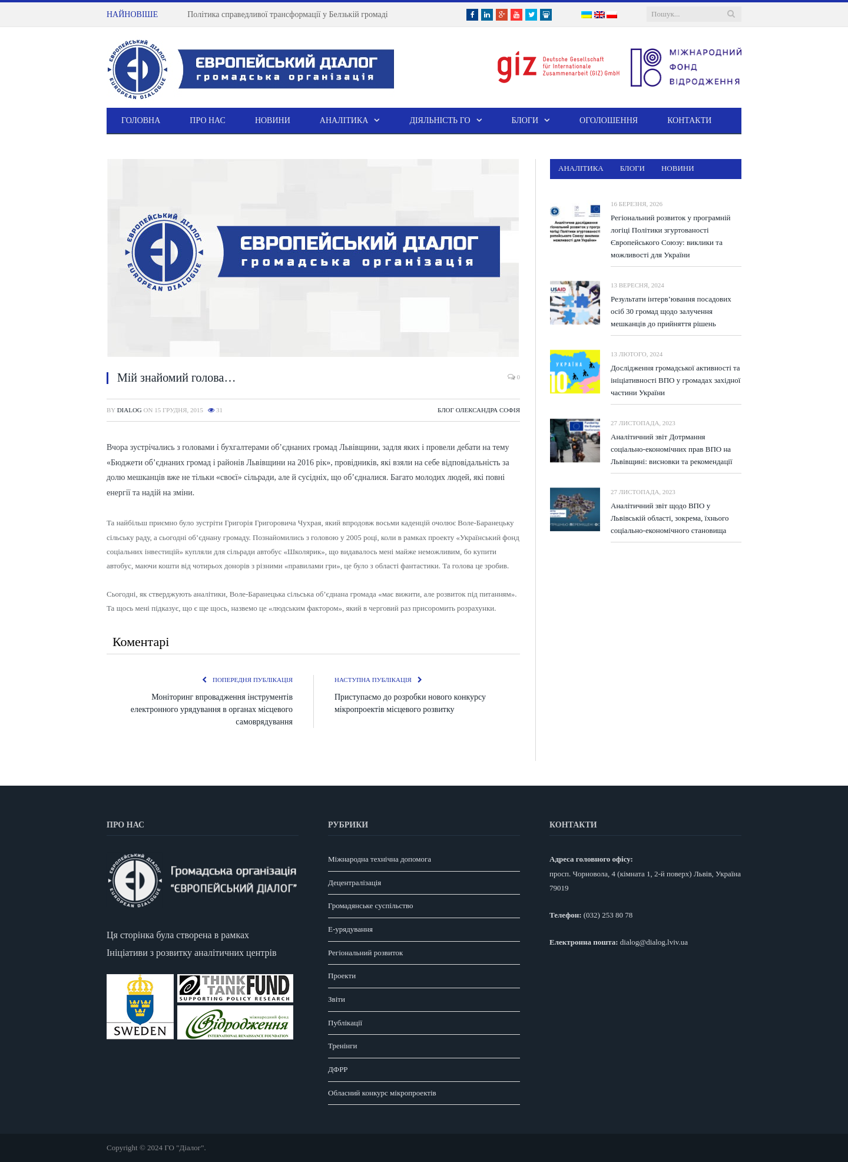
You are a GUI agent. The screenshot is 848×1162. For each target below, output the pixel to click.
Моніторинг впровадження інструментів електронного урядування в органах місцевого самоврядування (212, 709)
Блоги (525, 120)
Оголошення (608, 120)
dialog (129, 409)
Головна (140, 120)
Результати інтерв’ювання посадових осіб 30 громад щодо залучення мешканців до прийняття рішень (671, 311)
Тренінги (342, 1045)
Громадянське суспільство (370, 905)
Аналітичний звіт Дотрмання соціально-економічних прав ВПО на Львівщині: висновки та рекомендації (672, 449)
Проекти (342, 975)
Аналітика (344, 120)
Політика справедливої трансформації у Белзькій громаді (287, 14)
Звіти (336, 999)
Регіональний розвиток (365, 952)
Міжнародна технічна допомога (379, 859)
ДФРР (338, 1069)
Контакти (689, 120)
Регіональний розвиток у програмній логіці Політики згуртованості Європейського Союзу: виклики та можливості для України (671, 236)
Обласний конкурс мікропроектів (382, 1092)
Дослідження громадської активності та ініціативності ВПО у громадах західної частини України (675, 380)
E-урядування (350, 929)
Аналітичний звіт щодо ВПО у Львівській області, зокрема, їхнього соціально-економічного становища (670, 518)
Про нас (208, 120)
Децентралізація (354, 882)
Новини (272, 120)
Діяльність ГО (439, 120)
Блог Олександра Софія (479, 409)
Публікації (345, 1022)
